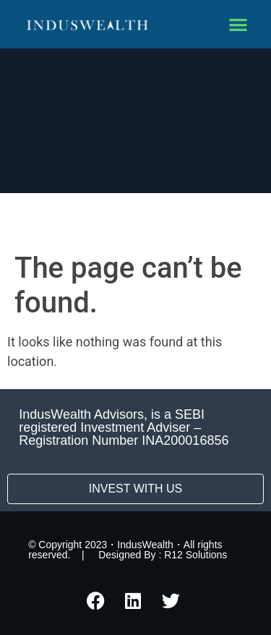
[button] (239, 24)
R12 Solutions (195, 555)
